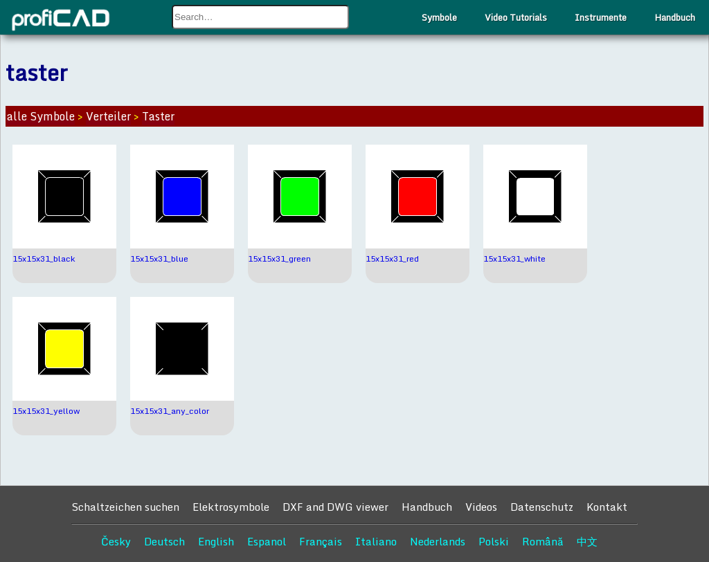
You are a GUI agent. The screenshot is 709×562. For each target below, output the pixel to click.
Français (320, 541)
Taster (158, 116)
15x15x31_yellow (46, 410)
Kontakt (606, 506)
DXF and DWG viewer (335, 506)
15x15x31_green (279, 258)
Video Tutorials (516, 17)
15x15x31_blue (159, 258)
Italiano (376, 541)
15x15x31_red (392, 258)
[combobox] (260, 17)
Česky (116, 541)
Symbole (439, 17)
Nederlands (437, 541)
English (216, 541)
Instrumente (601, 17)
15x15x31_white (514, 258)
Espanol (266, 541)
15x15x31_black (43, 258)
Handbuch (674, 17)
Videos (481, 506)
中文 (587, 541)
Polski (493, 541)
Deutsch (164, 541)
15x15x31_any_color (169, 410)
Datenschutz (541, 506)
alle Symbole (41, 116)
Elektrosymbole (230, 506)
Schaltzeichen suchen (125, 506)
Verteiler (108, 116)
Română (543, 541)
